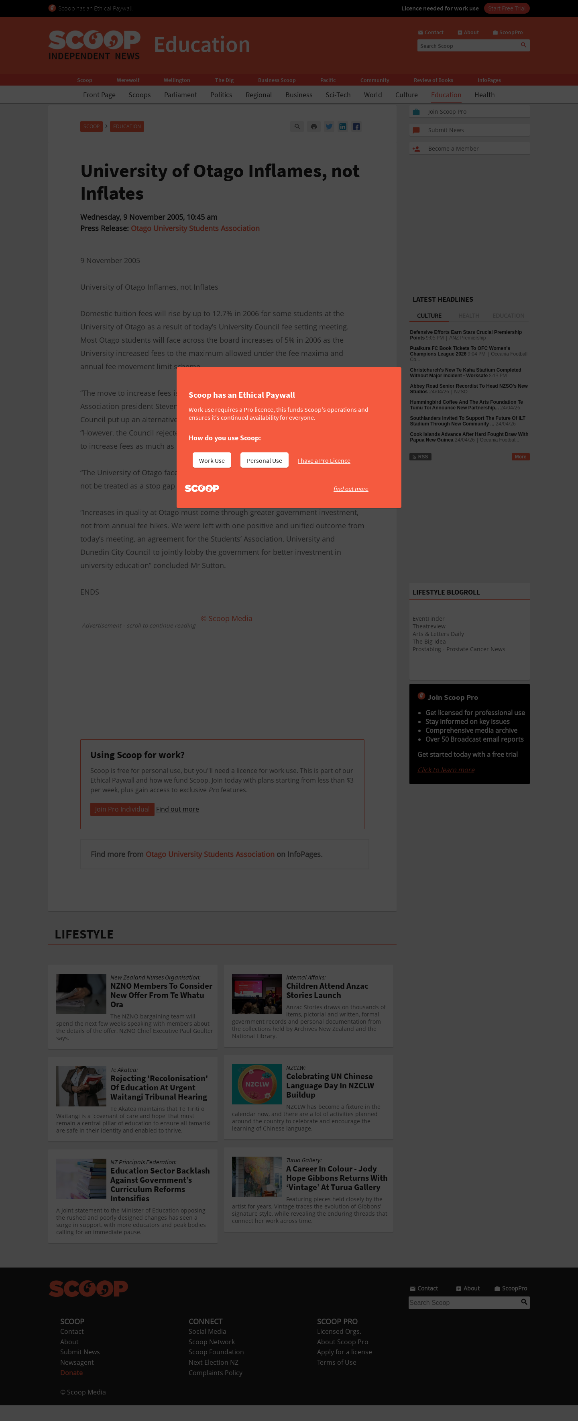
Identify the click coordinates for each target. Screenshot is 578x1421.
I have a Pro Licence (324, 460)
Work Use (212, 460)
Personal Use (264, 460)
